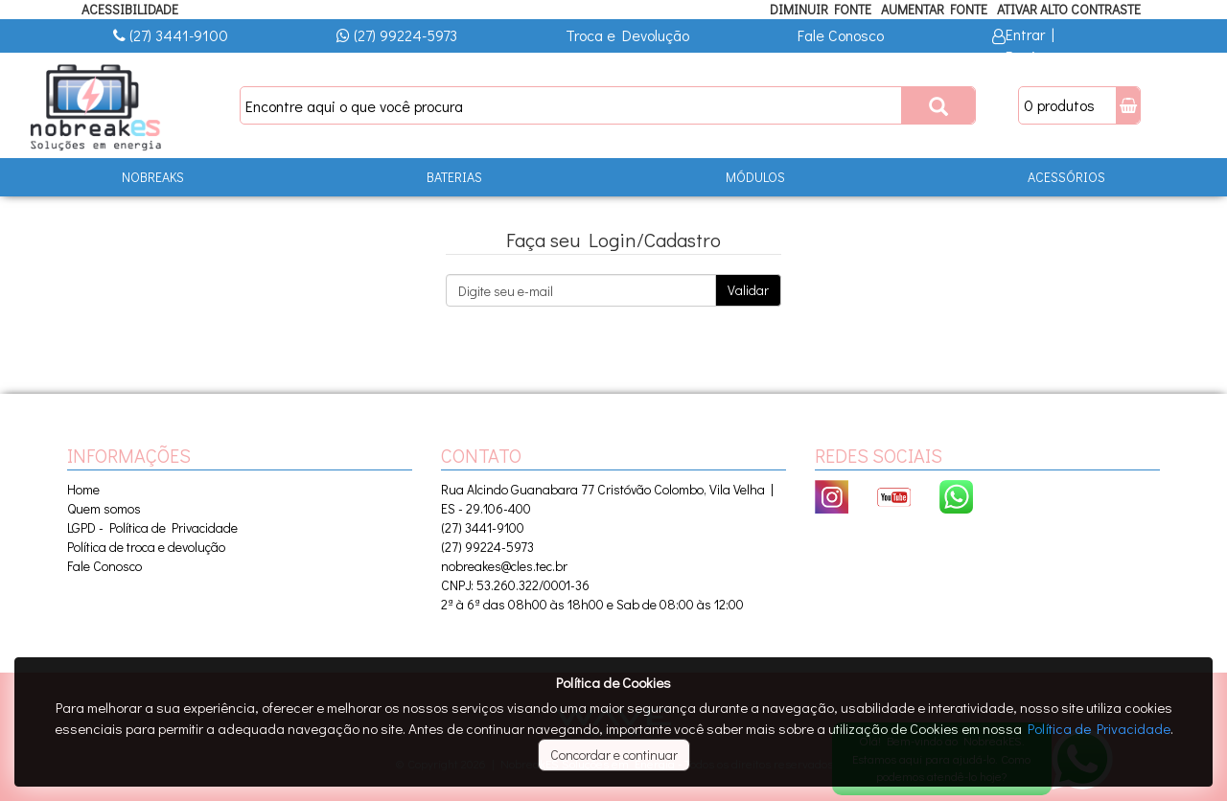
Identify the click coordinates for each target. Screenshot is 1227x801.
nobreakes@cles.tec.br (504, 566)
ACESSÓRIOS (1066, 177)
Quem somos (104, 508)
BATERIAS (454, 177)
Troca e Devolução (627, 35)
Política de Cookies (613, 682)
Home (83, 489)
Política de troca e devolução (146, 547)
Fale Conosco (841, 35)
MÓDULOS (755, 177)
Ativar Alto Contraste (1069, 9)
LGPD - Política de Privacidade (152, 527)
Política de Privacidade (1099, 728)
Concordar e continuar (614, 754)
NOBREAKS (153, 177)
